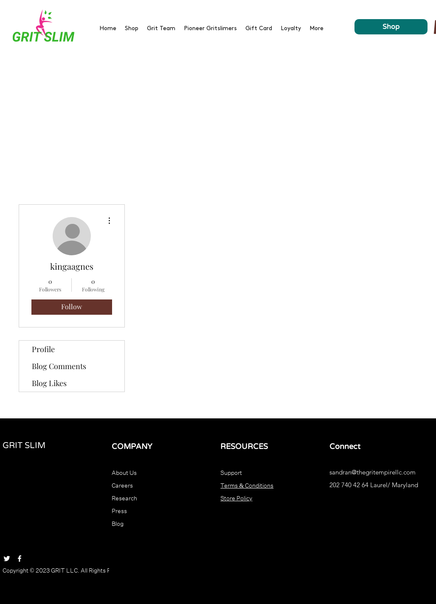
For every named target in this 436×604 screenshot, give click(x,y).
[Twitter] (7, 558)
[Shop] (391, 26)
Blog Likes (49, 383)
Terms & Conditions (246, 484)
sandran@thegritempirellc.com (372, 472)
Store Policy (236, 497)
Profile (43, 349)
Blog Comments (59, 366)
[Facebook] (19, 558)
